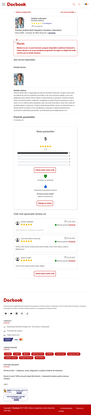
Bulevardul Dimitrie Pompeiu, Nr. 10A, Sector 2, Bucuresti (28, 327)
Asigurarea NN (73, 354)
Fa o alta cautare (68, 12)
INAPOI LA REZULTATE (22, 12)
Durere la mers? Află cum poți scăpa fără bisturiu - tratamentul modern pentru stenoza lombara (36, 377)
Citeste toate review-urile (44, 170)
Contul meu (60, 354)
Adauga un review (45, 203)
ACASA (8, 354)
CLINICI (17, 354)
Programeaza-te (26, 358)
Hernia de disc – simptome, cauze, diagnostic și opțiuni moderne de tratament (33, 371)
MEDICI (26, 354)
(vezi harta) (51, 33)
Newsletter (40, 358)
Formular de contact (14, 331)
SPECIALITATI (38, 354)
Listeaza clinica (11, 358)
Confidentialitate (66, 408)
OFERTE (50, 354)
